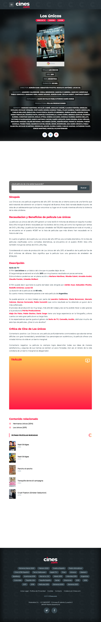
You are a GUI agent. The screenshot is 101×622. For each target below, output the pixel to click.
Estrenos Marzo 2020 (26, 568)
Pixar (64, 572)
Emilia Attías (40, 117)
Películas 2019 (44, 584)
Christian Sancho (26, 117)
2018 (32, 584)
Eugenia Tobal (55, 110)
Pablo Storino (57, 99)
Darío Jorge (68, 99)
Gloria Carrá (55, 126)
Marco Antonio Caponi (42, 119)
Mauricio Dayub (38, 124)
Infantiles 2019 (71, 576)
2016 (85, 580)
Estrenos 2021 (73, 584)
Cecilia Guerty (68, 94)
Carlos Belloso (19, 112)
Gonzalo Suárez (68, 117)
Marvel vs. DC (44, 576)
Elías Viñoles (83, 119)
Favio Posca (41, 112)
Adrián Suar (34, 88)
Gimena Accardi (53, 117)
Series (57, 580)
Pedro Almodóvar (75, 568)
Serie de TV (41, 20)
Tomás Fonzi (25, 124)
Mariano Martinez (29, 108)
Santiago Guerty (82, 94)
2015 (77, 580)
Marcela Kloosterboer (57, 128)
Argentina (84, 576)
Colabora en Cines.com (72, 591)
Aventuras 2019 (29, 576)
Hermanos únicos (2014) (23, 424)
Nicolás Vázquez (25, 110)
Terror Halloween (39, 572)
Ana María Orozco (75, 124)
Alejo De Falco (43, 99)
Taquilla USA (30, 580)
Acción (60, 20)
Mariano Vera (31, 94)
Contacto (58, 591)
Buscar (83, 188)
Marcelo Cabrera (63, 92)
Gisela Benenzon (47, 92)
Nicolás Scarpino (26, 126)
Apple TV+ (53, 572)
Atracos (73, 572)
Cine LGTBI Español (22, 572)
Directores (67, 580)
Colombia (17, 580)
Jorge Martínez (39, 128)
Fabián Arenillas (82, 110)
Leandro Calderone (30, 92)
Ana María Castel (48, 122)
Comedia (52, 20)
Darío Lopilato (58, 119)
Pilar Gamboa (68, 110)
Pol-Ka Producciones (56, 103)
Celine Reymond (34, 122)
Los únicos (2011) (20, 427)
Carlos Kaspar (68, 126)
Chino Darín (62, 115)
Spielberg (16, 576)
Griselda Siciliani (31, 279)
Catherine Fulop (83, 126)
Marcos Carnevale (79, 92)
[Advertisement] (50, 159)
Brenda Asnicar (75, 115)
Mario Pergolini (18, 115)
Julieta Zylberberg (56, 112)
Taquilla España (44, 580)
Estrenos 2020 (58, 584)
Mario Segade (44, 94)
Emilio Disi (31, 112)
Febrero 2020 (43, 568)
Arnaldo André (57, 108)
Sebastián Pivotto (48, 88)
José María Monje (41, 110)
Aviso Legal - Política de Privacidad (32, 591)
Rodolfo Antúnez (64, 88)
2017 (24, 584)
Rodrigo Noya (31, 115)
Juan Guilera (71, 119)
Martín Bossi (62, 122)
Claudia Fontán (72, 108)
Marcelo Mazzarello (47, 115)
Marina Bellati (82, 117)
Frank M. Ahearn (76, 122)
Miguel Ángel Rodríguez (55, 124)
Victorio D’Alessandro (21, 119)
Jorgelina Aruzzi (42, 126)
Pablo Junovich (18, 94)
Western (83, 572)
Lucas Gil (76, 88)
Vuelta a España (58, 568)
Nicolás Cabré (44, 108)
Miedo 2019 (58, 576)
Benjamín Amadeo (18, 122)
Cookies (50, 591)
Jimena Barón (70, 112)
